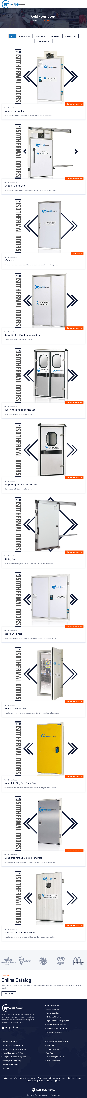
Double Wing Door (13, 633)
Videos (42, 1081)
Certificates (42, 1078)
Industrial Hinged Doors (16, 708)
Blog (57, 1081)
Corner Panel (49, 1045)
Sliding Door (55, 36)
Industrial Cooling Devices (10, 1064)
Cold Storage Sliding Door (53, 1032)
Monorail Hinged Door (15, 111)
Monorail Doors (24, 36)
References (32, 1081)
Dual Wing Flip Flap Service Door (20, 409)
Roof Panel (5, 1068)
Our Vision (18, 1078)
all (12, 36)
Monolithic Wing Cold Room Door (21, 783)
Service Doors (40, 36)
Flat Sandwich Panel (52, 1049)
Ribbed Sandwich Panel (53, 1061)
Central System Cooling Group (11, 1061)
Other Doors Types (43, 41)
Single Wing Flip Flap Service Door (21, 484)
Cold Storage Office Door (53, 1017)
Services (53, 1078)
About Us (8, 1078)
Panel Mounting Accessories (54, 1057)
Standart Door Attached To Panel (21, 932)
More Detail (9, 994)
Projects (62, 1078)
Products (36, 20)
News (50, 1081)
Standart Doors (70, 36)
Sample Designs (74, 1078)
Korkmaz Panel (55, 1095)
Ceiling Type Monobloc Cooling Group (14, 1057)
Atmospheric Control (52, 1005)
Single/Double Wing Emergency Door (22, 335)
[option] (8, 960)
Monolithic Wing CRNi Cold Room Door (23, 857)
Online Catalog (30, 1078)
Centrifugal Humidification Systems (56, 1042)
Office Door (10, 260)
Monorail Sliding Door (15, 185)
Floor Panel (49, 1053)
